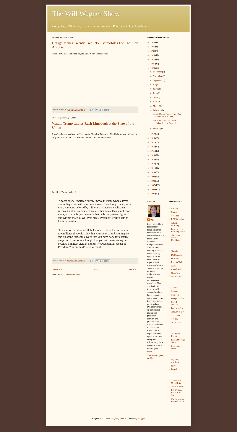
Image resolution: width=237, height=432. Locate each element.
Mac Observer (177, 276)
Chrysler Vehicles (174, 303)
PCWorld (175, 258)
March (156, 106)
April (155, 102)
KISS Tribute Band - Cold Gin (176, 392)
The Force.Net (177, 386)
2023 (153, 55)
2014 (153, 155)
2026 (153, 42)
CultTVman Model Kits (176, 381)
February (157, 110)
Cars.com (175, 295)
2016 (153, 147)
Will (152, 220)
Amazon (174, 208)
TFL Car (174, 319)
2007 (153, 185)
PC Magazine (177, 255)
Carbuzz (174, 287)
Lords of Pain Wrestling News (178, 230)
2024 (153, 51)
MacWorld (175, 273)
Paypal (174, 369)
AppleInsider (176, 269)
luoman (123, 418)
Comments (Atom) (72, 274)
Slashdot (174, 251)
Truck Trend (176, 322)
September (157, 80)
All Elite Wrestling (175, 224)
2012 (153, 164)
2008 (153, 181)
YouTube (175, 216)
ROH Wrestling (177, 219)
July (155, 89)
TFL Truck (175, 315)
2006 (153, 189)
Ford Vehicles (177, 308)
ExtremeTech (176, 262)
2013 (153, 159)
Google (174, 212)
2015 (153, 151)
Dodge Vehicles (177, 298)
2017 (153, 142)
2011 (153, 168)
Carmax (174, 291)
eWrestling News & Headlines (175, 237)
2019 (153, 134)
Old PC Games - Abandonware (177, 400)
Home (95, 269)
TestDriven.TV (177, 312)
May (155, 97)
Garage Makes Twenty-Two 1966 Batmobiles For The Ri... (167, 115)
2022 (153, 59)
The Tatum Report (175, 335)
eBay (173, 366)
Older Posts (132, 269)
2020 (153, 68)
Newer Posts (58, 269)
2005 (153, 194)
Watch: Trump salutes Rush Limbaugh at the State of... (165, 121)
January (156, 128)
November (157, 76)
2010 (153, 172)
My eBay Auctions (175, 360)
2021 (153, 64)
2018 (153, 138)
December (157, 72)
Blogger (141, 418)
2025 (153, 47)
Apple (173, 266)
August (156, 84)
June (155, 93)
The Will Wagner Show (86, 14)
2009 (153, 176)
